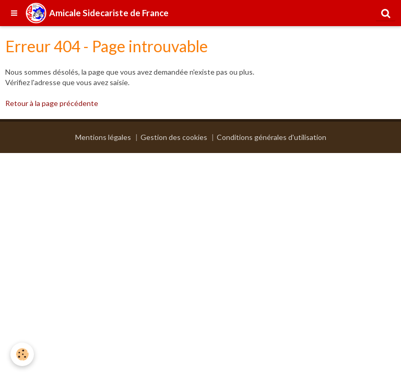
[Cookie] (22, 354)
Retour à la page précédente (51, 103)
